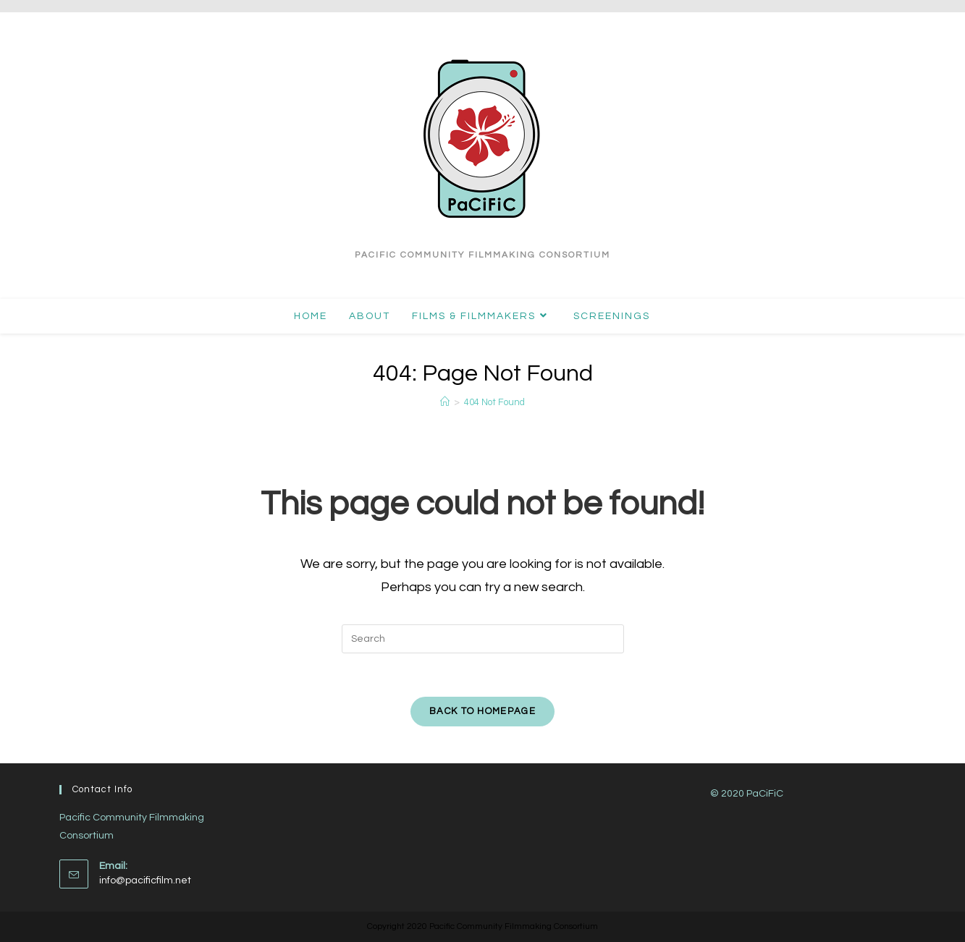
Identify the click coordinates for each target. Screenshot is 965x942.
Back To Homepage (482, 711)
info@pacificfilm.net (145, 880)
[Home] (445, 402)
